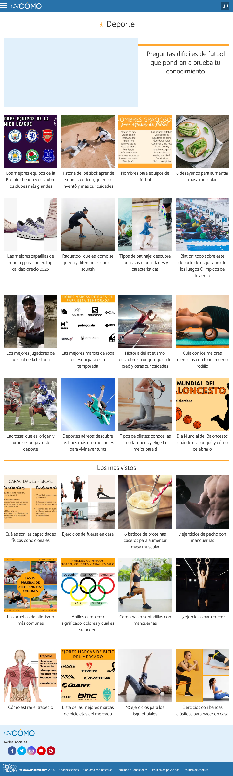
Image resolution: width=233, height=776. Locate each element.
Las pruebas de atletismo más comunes (30, 620)
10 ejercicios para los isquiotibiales (145, 710)
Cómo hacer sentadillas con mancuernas (145, 620)
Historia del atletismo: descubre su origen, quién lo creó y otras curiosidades (145, 360)
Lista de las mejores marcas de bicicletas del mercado (88, 710)
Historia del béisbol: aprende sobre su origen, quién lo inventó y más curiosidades (87, 180)
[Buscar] (226, 6)
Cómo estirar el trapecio (30, 707)
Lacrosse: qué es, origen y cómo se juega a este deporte (31, 443)
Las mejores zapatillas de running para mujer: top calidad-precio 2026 (30, 263)
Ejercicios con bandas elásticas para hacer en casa (202, 710)
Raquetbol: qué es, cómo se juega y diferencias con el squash (88, 263)
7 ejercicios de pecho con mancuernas (202, 537)
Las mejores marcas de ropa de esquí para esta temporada (88, 360)
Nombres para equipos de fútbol (145, 176)
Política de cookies (196, 770)
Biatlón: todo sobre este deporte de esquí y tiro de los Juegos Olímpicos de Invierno (202, 266)
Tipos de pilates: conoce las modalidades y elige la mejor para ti (145, 443)
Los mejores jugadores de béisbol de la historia (30, 356)
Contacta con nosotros (97, 770)
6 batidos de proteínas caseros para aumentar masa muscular (145, 541)
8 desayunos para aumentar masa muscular (202, 176)
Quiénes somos (69, 770)
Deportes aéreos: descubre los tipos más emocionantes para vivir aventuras (88, 443)
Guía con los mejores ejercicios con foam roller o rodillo (202, 360)
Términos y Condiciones (132, 770)
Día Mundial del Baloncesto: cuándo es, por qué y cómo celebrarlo (202, 443)
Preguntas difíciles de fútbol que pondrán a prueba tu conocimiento (185, 62)
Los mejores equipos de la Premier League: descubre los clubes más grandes (30, 180)
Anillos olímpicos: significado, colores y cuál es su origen (88, 623)
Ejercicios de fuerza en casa (88, 534)
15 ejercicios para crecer (202, 617)
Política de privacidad (165, 770)
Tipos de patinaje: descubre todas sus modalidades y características (145, 263)
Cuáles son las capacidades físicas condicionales (30, 537)
